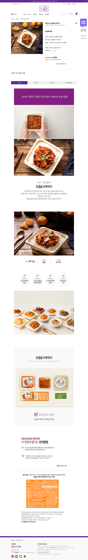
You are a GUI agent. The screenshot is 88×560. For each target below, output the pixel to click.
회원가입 (69, 4)
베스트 (29, 14)
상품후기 (35, 14)
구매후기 (36, 82)
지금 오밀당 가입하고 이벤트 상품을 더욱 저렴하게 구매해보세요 (44, 1)
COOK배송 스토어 (16, 4)
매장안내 (41, 14)
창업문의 (47, 14)
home (12, 19)
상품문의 (52, 82)
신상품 (24, 14)
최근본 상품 (83, 35)
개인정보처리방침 (19, 540)
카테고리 (15, 14)
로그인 (64, 4)
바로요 (17, 19)
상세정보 (19, 82)
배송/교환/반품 (69, 82)
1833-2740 (83, 38)
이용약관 (13, 540)
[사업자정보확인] (53, 547)
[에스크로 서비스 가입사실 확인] (43, 552)
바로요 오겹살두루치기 (25, 19)
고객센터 (74, 4)
